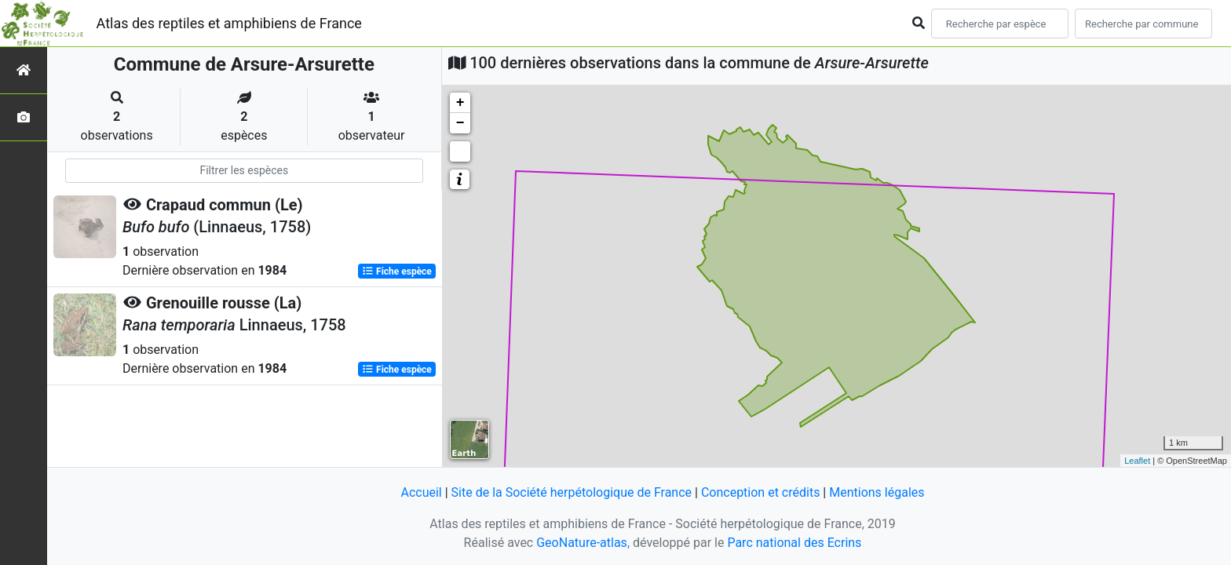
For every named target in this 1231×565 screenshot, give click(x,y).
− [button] (460, 123)
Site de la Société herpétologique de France (571, 492)
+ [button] (460, 102)
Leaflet (1137, 460)
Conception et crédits (760, 492)
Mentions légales (876, 492)
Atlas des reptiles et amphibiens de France (229, 23)
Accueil (420, 492)
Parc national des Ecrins (794, 542)
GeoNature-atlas (581, 542)
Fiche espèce (397, 271)
